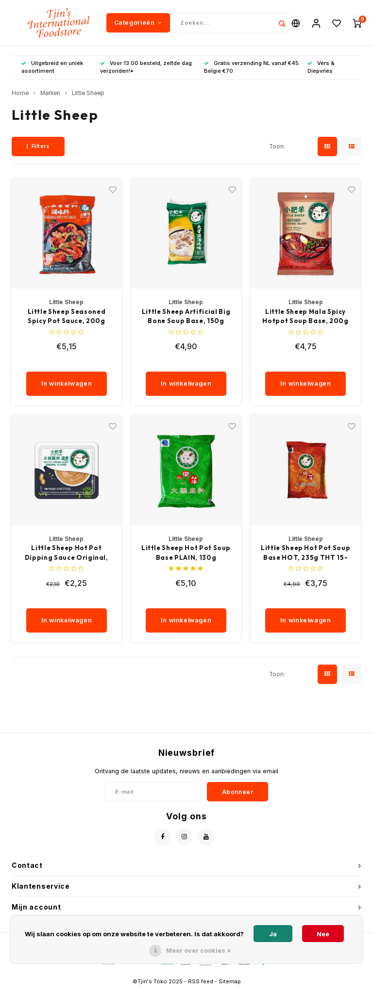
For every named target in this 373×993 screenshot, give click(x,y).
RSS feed (200, 983)
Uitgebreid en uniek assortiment (52, 70)
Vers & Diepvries (321, 70)
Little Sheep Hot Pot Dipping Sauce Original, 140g (66, 556)
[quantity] (70, 364)
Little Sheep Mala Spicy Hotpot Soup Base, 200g (305, 318)
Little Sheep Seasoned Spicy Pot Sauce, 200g (67, 318)
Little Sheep (88, 96)
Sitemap (230, 983)
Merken (50, 96)
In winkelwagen (66, 386)
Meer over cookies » (198, 950)
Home (20, 96)
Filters (38, 149)
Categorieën (138, 24)
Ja (273, 934)
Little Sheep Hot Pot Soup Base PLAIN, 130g (186, 555)
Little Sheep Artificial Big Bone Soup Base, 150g (186, 318)
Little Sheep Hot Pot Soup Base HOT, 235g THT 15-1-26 (305, 556)
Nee (323, 934)
